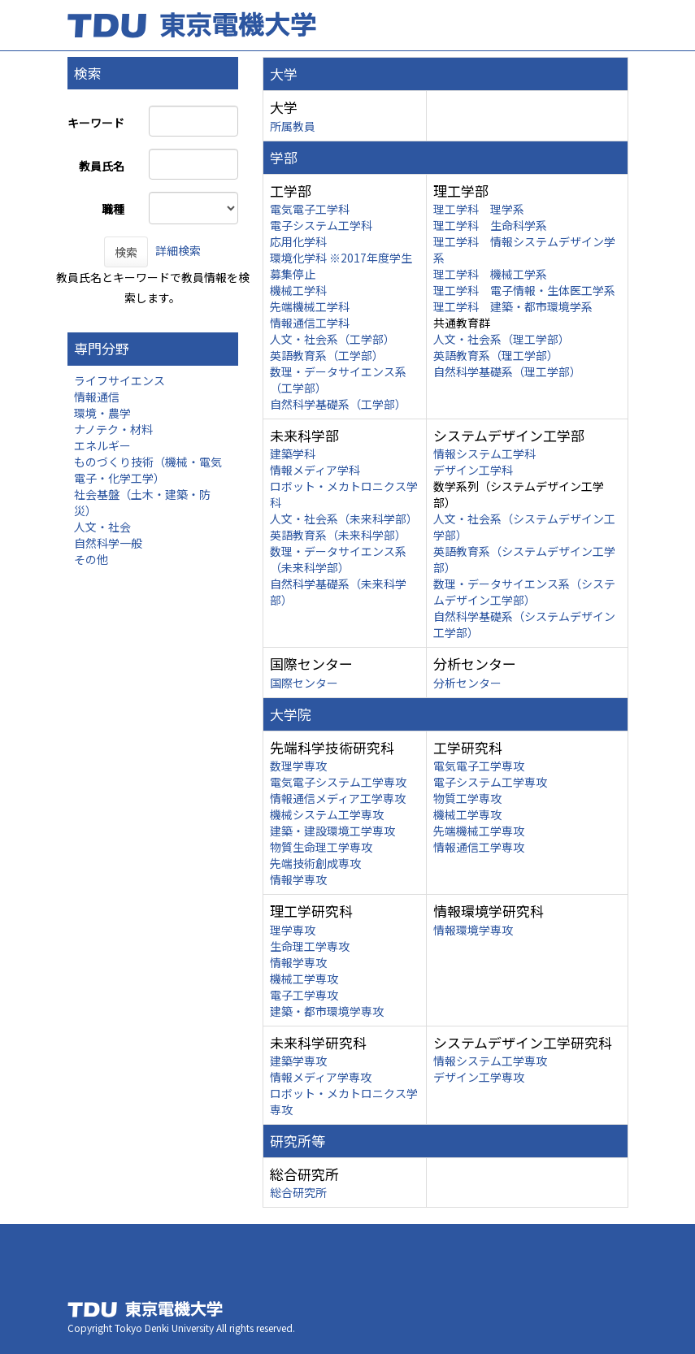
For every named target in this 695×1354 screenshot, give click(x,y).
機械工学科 (298, 290)
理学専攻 (292, 930)
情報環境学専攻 (473, 930)
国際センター (304, 683)
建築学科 (292, 453)
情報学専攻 (298, 879)
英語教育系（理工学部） (495, 355)
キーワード (95, 123)
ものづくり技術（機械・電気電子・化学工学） (148, 470)
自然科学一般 (108, 543)
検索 (126, 252)
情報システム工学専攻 (490, 1060)
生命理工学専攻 (310, 946)
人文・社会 (102, 527)
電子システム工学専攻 (490, 782)
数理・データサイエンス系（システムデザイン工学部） (524, 591)
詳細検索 (178, 250)
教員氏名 (101, 166)
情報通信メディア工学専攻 (338, 798)
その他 (91, 559)
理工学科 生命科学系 (490, 225)
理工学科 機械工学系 (490, 274)
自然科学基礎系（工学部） (338, 404)
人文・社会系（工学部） (332, 339)
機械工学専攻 (467, 814)
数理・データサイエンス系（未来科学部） (338, 559)
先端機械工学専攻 (478, 830)
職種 (113, 209)
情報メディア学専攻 (320, 1077)
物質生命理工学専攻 (321, 847)
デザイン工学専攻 (478, 1077)
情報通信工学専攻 (478, 847)
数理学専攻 (298, 765)
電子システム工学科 (321, 225)
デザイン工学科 (473, 470)
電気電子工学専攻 (478, 765)
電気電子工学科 (310, 209)
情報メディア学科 (315, 470)
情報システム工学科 (484, 453)
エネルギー (102, 445)
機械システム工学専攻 (327, 814)
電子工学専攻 (304, 995)
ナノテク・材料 (113, 429)
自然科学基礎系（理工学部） (507, 371)
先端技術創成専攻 (315, 863)
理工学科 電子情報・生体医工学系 (524, 290)
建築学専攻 (298, 1060)
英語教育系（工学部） (327, 355)
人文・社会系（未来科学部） (344, 518)
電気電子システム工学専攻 (338, 782)
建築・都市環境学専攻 (327, 1011)
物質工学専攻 (467, 798)
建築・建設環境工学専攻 (332, 830)
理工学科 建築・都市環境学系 (513, 306)
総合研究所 (298, 1192)
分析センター (467, 683)
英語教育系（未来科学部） (338, 535)
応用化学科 (298, 241)
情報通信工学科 (310, 323)
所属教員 (292, 126)
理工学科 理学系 (478, 209)
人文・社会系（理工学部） (501, 339)
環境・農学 (102, 413)
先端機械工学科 (310, 306)
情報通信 (96, 396)
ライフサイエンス (119, 380)
